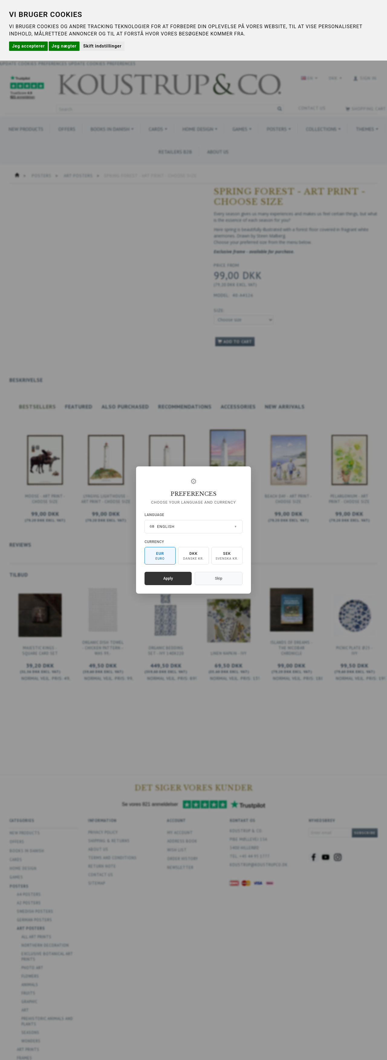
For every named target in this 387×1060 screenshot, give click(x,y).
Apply (168, 578)
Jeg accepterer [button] (28, 46)
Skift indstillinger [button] (102, 46)
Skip (218, 578)
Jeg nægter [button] (64, 46)
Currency (154, 542)
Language (154, 515)
